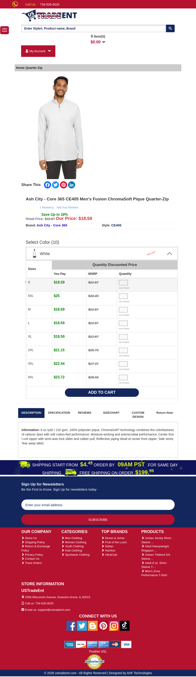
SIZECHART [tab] (111, 412)
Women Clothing (73, 542)
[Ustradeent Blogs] (93, 625)
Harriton (108, 550)
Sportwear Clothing (75, 554)
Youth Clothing (72, 546)
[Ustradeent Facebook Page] (71, 625)
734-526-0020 (49, 4)
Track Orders (31, 563)
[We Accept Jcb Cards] (103, 644)
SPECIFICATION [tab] (59, 412)
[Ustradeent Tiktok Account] (125, 625)
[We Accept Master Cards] (115, 644)
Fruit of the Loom (114, 542)
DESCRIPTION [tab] (31, 412)
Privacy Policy (32, 554)
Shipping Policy (33, 542)
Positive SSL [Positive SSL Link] (98, 651)
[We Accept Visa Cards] (126, 644)
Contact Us (30, 558)
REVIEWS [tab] (84, 412)
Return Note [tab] (164, 412)
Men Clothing (71, 538)
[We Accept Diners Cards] (92, 644)
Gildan (107, 546)
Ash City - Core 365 (52, 225)
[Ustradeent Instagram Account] (114, 625)
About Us (29, 538)
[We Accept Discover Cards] (81, 644)
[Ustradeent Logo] (64, 15)
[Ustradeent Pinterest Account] (103, 625)
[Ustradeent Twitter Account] (82, 625)
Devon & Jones (113, 538)
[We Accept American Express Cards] (69, 644)
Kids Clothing (71, 550)
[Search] (170, 28)
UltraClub (109, 554)
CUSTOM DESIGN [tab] (138, 415)
